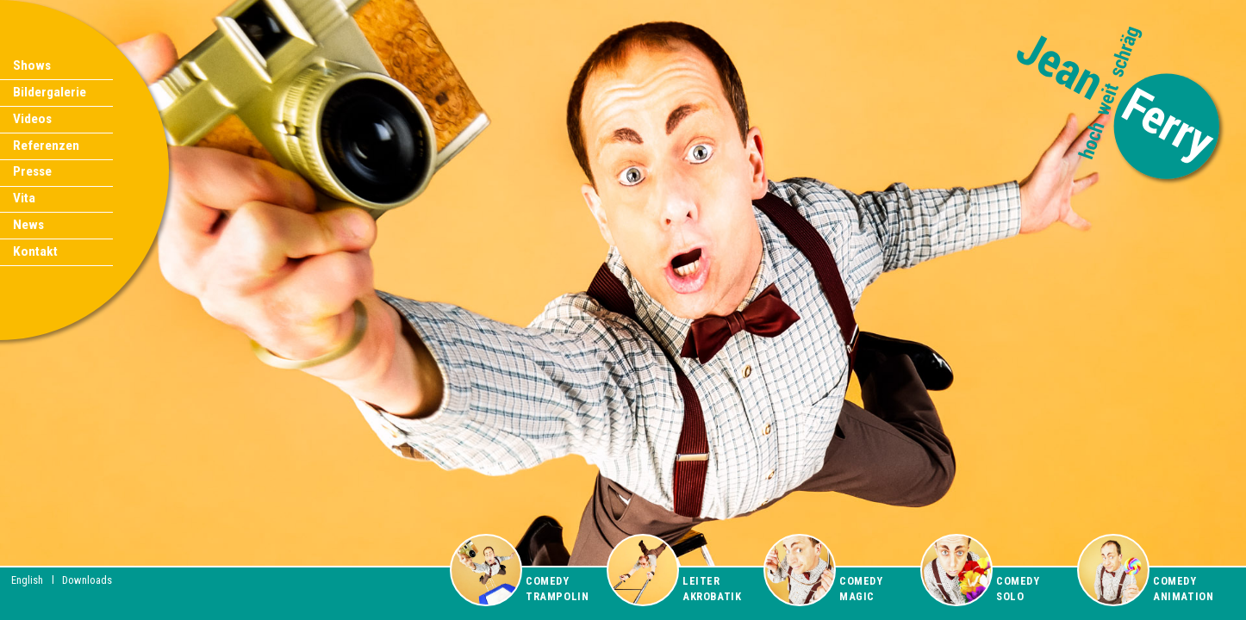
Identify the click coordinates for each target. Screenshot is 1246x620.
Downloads (87, 580)
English (27, 580)
